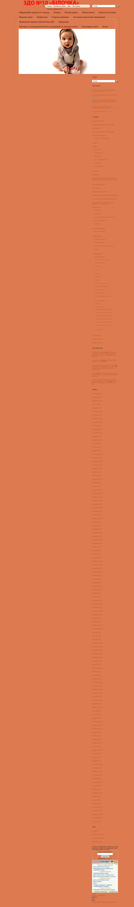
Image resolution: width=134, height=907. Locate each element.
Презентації (97, 163)
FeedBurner (108, 858)
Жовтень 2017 (98, 725)
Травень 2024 (98, 472)
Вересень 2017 (98, 729)
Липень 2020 (97, 618)
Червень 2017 (98, 739)
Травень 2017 (98, 743)
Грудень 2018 (98, 679)
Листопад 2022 (98, 532)
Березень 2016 (98, 793)
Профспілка (42, 17)
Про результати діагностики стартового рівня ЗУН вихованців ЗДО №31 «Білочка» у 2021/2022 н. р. (105, 368)
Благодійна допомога (100, 239)
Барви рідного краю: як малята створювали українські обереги (102, 107)
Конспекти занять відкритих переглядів (104, 309)
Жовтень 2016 (98, 768)
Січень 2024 (97, 486)
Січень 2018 (97, 714)
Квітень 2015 (97, 821)
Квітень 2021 (97, 586)
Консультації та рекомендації (102, 138)
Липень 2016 (97, 778)
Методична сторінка (99, 256)
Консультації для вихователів (102, 286)
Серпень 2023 (98, 504)
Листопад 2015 (98, 807)
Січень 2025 (97, 447)
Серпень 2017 (98, 732)
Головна (49, 6)
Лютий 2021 (97, 593)
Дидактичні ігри (98, 152)
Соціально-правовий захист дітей (103, 296)
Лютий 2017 (97, 753)
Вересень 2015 (98, 814)
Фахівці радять (71, 12)
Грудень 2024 (98, 450)
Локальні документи (99, 184)
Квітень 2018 (97, 704)
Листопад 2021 (98, 561)
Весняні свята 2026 (99, 111)
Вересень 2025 (98, 418)
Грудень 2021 (98, 557)
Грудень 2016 (98, 761)
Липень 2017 (97, 736)
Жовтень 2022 (98, 536)
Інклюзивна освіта (99, 121)
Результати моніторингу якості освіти (104, 365)
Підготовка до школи (100, 289)
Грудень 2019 (98, 639)
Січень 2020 (97, 636)
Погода (94, 894)
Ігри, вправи (97, 149)
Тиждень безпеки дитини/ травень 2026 (105, 95)
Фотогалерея (76, 6)
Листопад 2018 (98, 682)
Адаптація (97, 280)
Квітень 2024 (97, 475)
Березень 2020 (98, 629)
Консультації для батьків (101, 283)
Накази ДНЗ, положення (101, 191)
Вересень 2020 (98, 611)
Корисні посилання (107, 12)
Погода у (99, 895)
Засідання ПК (97, 213)
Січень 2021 (97, 597)
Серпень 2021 (98, 572)
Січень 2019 (97, 675)
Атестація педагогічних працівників (89, 17)
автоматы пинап (98, 360)
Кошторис (97, 249)
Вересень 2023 (98, 500)
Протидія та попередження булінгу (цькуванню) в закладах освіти (103, 203)
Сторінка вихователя (99, 300)
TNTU (95, 373)
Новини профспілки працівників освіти (104, 217)
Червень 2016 (98, 782)
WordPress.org (98, 841)
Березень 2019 (98, 668)
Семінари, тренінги (99, 293)
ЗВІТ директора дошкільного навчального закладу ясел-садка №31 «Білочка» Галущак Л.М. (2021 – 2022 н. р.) (104, 354)
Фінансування (88, 12)
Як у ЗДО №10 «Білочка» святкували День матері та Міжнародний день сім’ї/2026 (105, 100)
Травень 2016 (98, 786)
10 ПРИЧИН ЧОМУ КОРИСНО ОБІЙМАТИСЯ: (104, 361)
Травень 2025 (98, 433)
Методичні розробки (99, 262)
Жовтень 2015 (98, 810)
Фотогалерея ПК (98, 339)
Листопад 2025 (98, 411)
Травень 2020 (98, 622)
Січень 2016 (97, 800)
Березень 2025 (98, 440)
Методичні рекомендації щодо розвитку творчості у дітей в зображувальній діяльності (105, 375)
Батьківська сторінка (60, 6)
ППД (96, 269)
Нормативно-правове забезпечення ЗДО (105, 195)
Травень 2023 (98, 511)
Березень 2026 (98, 401)
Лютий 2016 (97, 796)
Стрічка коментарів (99, 838)
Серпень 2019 (98, 654)
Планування (98, 266)
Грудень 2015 (98, 803)
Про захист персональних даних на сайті (105, 199)
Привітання (97, 223)
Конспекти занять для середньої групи (104, 318)
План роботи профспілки (100, 220)
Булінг (95, 143)
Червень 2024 (98, 468)
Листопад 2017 (98, 721)
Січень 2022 (97, 554)
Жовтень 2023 (98, 497)
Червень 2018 (98, 696)
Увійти (95, 831)
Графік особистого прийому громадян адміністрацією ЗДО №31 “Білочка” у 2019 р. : (105, 179)
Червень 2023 (98, 507)
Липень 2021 (97, 575)
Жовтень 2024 (98, 458)
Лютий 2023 (97, 522)
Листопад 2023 (98, 493)
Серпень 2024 (98, 465)
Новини (56, 12)
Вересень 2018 (98, 689)
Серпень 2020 (98, 614)
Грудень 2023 (98, 490)
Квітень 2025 (97, 436)
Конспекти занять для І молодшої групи (104, 312)
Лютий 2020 (97, 632)
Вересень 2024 (98, 461)
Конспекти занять (99, 306)
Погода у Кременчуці (98, 902)
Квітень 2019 (97, 664)
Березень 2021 (98, 589)
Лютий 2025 (97, 443)
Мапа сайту (97, 188)
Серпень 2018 (98, 693)
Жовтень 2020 (98, 607)
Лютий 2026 (97, 404)
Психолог (96, 274)
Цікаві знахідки (98, 166)
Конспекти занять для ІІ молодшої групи (104, 315)
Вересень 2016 (98, 771)
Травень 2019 (98, 661)
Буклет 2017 (97, 210)
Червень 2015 (98, 818)
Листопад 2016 (98, 764)
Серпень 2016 (98, 775)
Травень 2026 (98, 393)
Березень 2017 (98, 750)
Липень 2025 (97, 426)
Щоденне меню (26, 17)
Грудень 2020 (98, 600)
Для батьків (97, 156)
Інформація (97, 128)
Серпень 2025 (98, 422)
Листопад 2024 (98, 454)
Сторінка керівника (60, 17)
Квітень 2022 (97, 547)
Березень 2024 (98, 479)
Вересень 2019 (98, 650)
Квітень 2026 (97, 397)
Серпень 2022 (98, 540)
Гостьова (96, 174)
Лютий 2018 (97, 711)
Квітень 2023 (97, 515)
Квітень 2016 (97, 789)
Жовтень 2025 (98, 415)
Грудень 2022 (98, 529)
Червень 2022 (98, 543)
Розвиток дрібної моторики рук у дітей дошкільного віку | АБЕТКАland (104, 380)
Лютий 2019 (97, 671)
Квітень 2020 (97, 625)
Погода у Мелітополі (110, 902)
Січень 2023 (97, 525)
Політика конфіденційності (54, 9)
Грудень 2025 (98, 408)
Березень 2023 (98, 518)
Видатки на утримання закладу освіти (104, 245)
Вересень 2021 (98, 568)
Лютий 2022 (97, 550)
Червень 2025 (98, 429)
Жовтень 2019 (98, 647)
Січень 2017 (97, 757)
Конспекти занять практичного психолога (104, 325)
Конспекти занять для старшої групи (103, 322)
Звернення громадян (99, 231)
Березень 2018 (98, 707)
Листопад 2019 (98, 643)
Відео (69, 6)
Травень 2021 (98, 582)
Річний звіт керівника (100, 352)
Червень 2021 (98, 579)
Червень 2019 (98, 657)
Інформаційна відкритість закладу (34, 12)
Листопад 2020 (98, 604)
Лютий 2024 (97, 483)
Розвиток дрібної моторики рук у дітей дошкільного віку (104, 382)
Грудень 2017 (98, 718)
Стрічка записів (98, 834)
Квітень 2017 (97, 746)
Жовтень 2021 (98, 565)
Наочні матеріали (99, 329)
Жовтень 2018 (98, 686)
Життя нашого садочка (100, 159)
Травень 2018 (98, 700)
